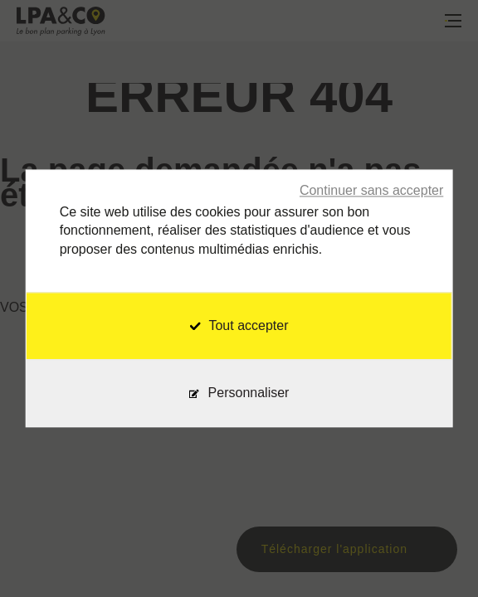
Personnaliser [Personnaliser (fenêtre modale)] (249, 393)
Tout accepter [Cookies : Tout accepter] (238, 326)
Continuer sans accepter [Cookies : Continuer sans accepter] (371, 190)
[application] (436, 555)
